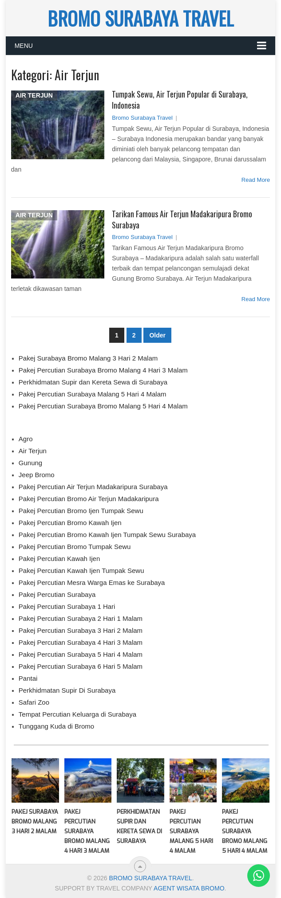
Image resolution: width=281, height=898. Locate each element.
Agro (26, 439)
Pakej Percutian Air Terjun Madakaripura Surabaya (93, 486)
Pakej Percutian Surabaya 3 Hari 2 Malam (80, 630)
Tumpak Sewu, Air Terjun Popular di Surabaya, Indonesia (180, 100)
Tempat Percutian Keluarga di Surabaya (77, 714)
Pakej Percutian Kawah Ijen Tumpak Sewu (81, 570)
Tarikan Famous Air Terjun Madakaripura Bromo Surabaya (182, 219)
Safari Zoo (34, 702)
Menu (24, 45)
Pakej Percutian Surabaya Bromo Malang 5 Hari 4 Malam (103, 406)
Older (157, 335)
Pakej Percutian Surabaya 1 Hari (67, 606)
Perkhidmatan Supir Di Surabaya (67, 690)
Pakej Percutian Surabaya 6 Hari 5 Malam (80, 666)
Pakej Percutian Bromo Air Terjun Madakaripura (89, 498)
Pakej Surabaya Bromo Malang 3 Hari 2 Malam (88, 358)
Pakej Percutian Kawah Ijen (59, 558)
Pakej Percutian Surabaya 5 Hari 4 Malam (80, 654)
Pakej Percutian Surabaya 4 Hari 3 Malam (80, 642)
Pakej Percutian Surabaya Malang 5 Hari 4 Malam (92, 394)
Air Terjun (33, 451)
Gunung (30, 463)
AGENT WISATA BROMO (189, 888)
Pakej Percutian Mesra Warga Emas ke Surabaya (92, 582)
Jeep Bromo (37, 474)
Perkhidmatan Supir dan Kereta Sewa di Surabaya (93, 382)
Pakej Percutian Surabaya (57, 594)
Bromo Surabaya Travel (142, 117)
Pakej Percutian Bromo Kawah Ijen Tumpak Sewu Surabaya (107, 534)
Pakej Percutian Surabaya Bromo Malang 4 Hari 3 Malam (103, 370)
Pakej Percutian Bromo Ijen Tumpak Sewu (81, 510)
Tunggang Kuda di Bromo (56, 726)
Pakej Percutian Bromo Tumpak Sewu (75, 546)
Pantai (28, 678)
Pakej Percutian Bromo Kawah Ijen (70, 522)
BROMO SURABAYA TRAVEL (140, 18)
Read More (255, 179)
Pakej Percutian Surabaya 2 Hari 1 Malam (80, 618)
